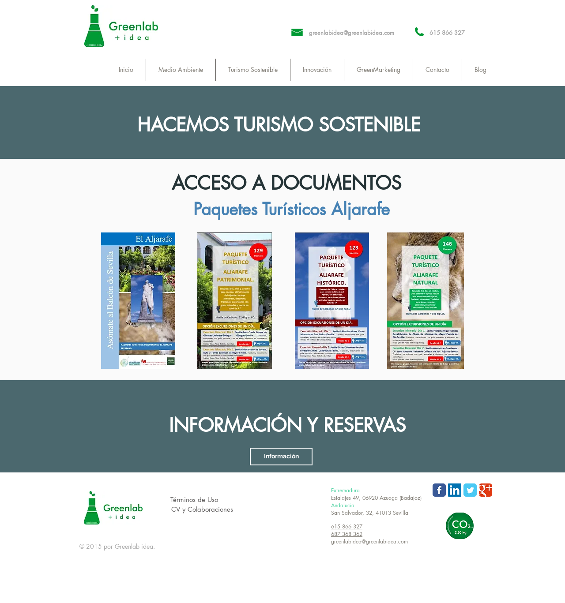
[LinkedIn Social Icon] (454, 490)
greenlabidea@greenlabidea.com (351, 33)
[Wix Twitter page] (470, 490)
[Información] (281, 456)
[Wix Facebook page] (439, 490)
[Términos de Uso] (194, 499)
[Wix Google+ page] (485, 490)
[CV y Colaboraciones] (202, 509)
